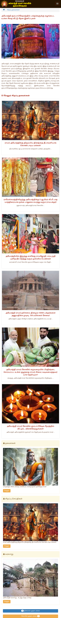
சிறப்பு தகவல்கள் (13, 10)
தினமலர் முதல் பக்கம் (30, 611)
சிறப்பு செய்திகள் (13, 499)
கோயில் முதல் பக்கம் (30, 616)
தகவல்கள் (10, 443)
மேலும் (6, 490)
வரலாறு (9, 554)
